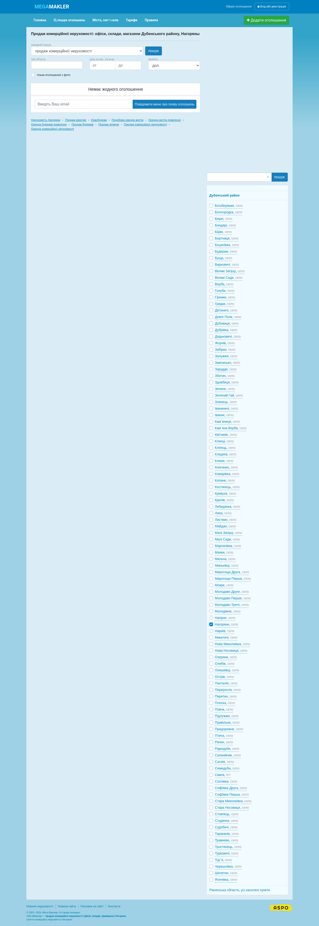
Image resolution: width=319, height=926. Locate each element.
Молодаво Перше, (233, 598)
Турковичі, (226, 853)
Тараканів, (227, 834)
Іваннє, (224, 415)
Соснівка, (226, 781)
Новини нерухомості (39, 906)
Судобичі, (226, 827)
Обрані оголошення (239, 6)
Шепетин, (226, 873)
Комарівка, (227, 474)
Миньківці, (226, 565)
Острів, (224, 677)
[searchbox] (39, 65)
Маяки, (224, 552)
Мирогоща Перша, (233, 578)
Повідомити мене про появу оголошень (164, 104)
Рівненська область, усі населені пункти (239, 890)
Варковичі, (227, 264)
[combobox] (57, 65)
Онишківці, (227, 670)
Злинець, (226, 402)
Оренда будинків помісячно (49, 124)
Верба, (224, 284)
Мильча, (225, 559)
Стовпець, (226, 814)
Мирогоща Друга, (232, 572)
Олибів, (224, 663)
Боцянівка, (227, 245)
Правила (151, 20)
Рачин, (224, 742)
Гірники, (225, 297)
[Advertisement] (242, 102)
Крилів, (224, 500)
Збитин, (224, 376)
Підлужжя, (226, 716)
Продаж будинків (83, 124)
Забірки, (225, 349)
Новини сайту (67, 906)
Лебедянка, (227, 506)
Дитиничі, (226, 310)
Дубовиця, (227, 323)
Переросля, (228, 690)
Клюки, (224, 461)
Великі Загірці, (230, 271)
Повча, (224, 709)
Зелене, (225, 389)
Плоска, (225, 703)
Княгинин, (226, 467)
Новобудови (99, 120)
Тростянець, (228, 847)
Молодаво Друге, (232, 591)
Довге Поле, (228, 317)
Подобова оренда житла (127, 120)
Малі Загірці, (228, 533)
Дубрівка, (226, 330)
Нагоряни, (226, 624)
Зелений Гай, (229, 395)
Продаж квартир (75, 120)
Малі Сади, (227, 539)
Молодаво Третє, (232, 605)
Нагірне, (225, 618)
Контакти (114, 906)
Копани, (225, 480)
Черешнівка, (228, 866)
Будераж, (226, 251)
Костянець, (227, 487)
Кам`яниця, (227, 421)
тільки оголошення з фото (53, 75)
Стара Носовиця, (232, 807)
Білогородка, (228, 212)
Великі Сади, (228, 277)
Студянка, (226, 820)
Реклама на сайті (92, 906)
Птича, (224, 735)
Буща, (223, 258)
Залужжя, (226, 356)
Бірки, (223, 232)
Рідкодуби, (227, 749)
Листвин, (225, 520)
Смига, (222, 775)
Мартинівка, (228, 546)
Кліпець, (225, 448)
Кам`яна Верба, (231, 428)
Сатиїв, (224, 762)
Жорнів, (225, 343)
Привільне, (227, 722)
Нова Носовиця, (231, 650)
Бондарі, (225, 225)
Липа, (223, 513)
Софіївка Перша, (232, 794)
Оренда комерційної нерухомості (52, 129)
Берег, (223, 219)
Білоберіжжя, (229, 205)
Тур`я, (223, 860)
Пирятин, (226, 696)
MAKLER (52, 7)
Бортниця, (226, 238)
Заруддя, (226, 369)
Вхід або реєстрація (272, 6)
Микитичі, (226, 637)
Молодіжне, (227, 611)
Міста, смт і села (105, 20)
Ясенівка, (226, 879)
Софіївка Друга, (231, 788)
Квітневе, (226, 434)
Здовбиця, (226, 382)
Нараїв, (224, 631)
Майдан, (225, 526)
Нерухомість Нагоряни (45, 120)
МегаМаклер (35, 916)
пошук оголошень (69, 20)
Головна (40, 20)
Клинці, (224, 441)
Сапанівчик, (228, 755)
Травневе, (226, 840)
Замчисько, (227, 363)
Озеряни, (226, 657)
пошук (153, 51)
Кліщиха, (225, 454)
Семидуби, (227, 768)
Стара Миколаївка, (233, 801)
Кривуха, (225, 493)
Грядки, (224, 304)
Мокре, (224, 585)
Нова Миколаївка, (232, 644)
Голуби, (224, 291)
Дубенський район (224, 195)
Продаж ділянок (108, 124)
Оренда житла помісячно (164, 120)
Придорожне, (229, 729)
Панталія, (226, 683)
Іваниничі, (226, 408)
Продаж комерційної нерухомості (145, 124)
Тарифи (131, 20)
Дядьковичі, (228, 336)
